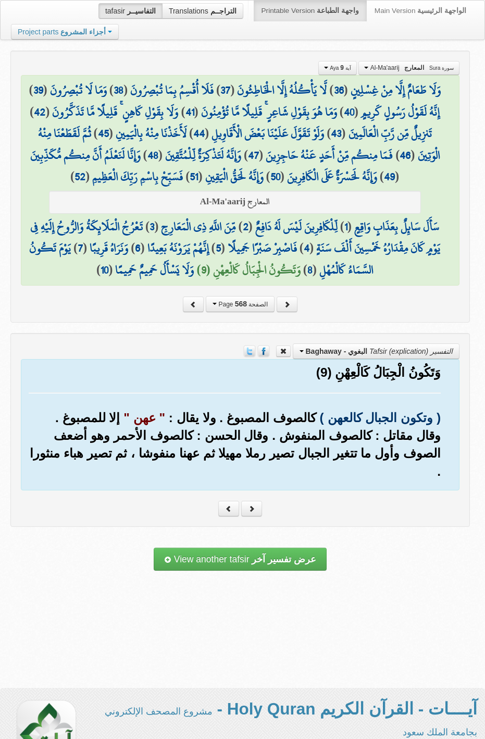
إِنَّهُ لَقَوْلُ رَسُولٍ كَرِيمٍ (400, 112)
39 (38, 90)
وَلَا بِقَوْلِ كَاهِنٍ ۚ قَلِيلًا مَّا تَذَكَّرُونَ (115, 112)
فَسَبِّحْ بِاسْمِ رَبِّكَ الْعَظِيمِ (137, 176)
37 (225, 90)
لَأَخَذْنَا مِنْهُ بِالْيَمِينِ (151, 133)
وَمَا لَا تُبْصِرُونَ (78, 90)
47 (253, 155)
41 (189, 112)
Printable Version (310, 11)
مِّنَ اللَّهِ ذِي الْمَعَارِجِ (198, 226)
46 (405, 155)
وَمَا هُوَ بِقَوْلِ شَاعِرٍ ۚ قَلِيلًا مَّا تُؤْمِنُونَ (269, 112)
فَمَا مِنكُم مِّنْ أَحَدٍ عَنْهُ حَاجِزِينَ (329, 155)
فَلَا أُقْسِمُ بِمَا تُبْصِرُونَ (172, 90)
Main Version (420, 11)
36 (339, 90)
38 (118, 90)
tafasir (130, 11)
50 (275, 176)
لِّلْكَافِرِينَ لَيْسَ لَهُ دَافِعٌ (296, 226)
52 (79, 176)
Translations (203, 11)
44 (199, 133)
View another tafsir (240, 559)
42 (39, 112)
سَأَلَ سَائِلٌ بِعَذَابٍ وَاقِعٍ (396, 226)
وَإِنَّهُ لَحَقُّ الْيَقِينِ (234, 176)
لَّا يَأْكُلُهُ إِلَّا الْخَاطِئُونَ (282, 90)
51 (194, 176)
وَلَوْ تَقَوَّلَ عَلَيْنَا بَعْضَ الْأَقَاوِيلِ (268, 133)
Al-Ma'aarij (409, 67)
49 (389, 176)
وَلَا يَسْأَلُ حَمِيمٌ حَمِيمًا (154, 269)
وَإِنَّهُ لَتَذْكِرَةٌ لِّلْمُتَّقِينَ (203, 155)
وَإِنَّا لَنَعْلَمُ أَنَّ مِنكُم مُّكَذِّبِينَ (85, 155)
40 (349, 112)
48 (152, 155)
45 (103, 133)
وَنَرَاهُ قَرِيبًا (109, 248)
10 (104, 269)
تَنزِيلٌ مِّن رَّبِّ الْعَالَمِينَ (390, 133)
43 (336, 133)
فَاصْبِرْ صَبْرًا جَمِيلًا (262, 248)
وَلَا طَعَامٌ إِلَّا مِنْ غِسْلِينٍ (396, 90)
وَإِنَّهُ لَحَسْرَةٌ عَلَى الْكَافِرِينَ (332, 176)
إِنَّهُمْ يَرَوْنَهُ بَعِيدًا (178, 248)
